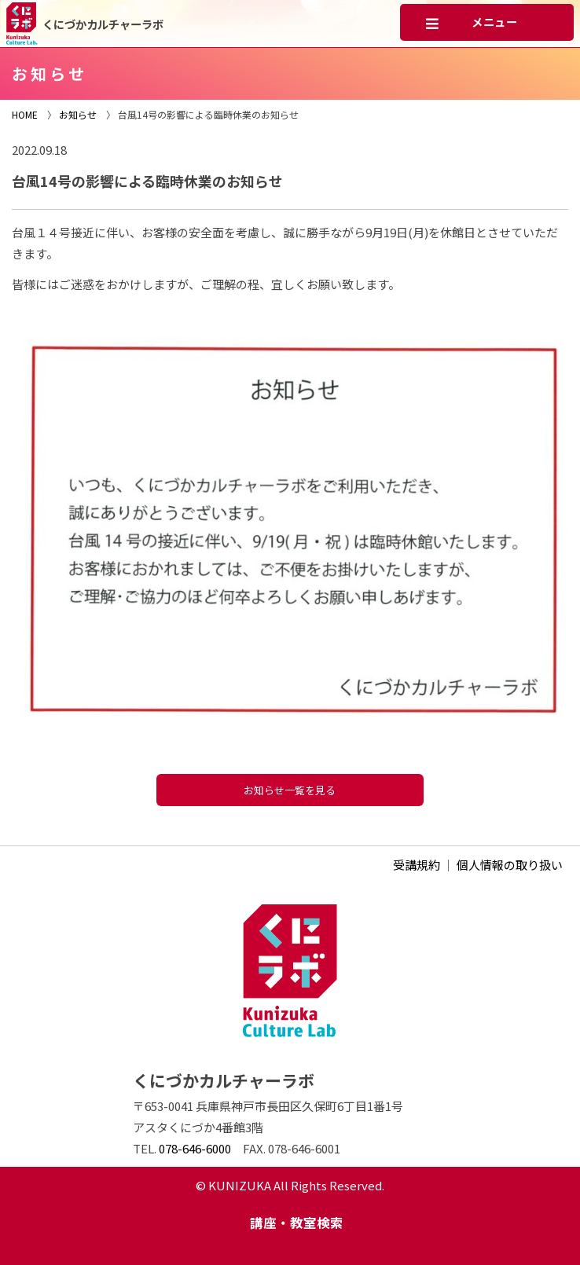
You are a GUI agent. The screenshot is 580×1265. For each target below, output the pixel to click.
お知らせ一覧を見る (290, 790)
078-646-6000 (195, 1148)
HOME (25, 114)
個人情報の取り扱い (510, 864)
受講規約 (416, 864)
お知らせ (78, 114)
